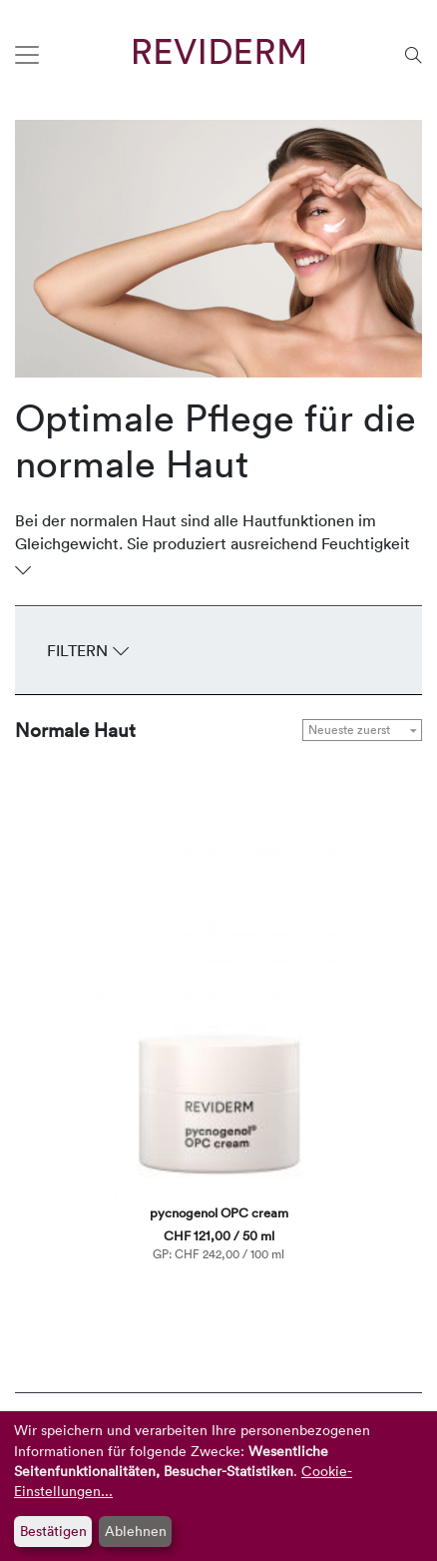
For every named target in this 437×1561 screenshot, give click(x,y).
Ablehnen (136, 1530)
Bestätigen (53, 1530)
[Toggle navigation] (27, 55)
